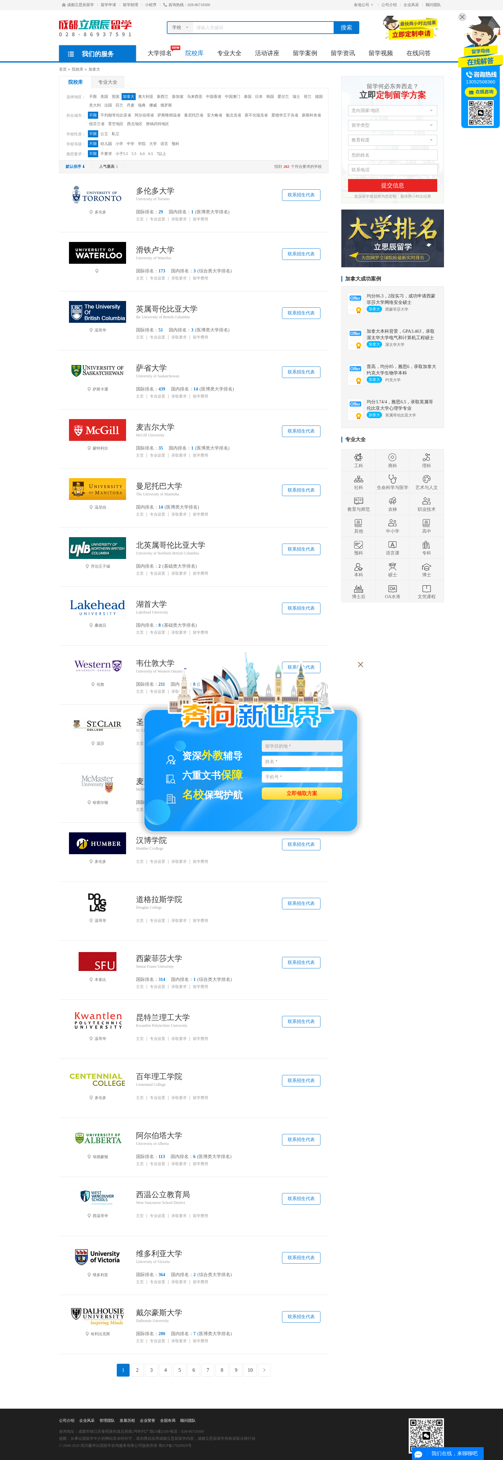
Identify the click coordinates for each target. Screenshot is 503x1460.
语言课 (392, 547)
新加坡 (177, 96)
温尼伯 (97, 494)
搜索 (346, 27)
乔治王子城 (97, 553)
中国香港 (213, 96)
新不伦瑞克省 (256, 115)
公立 (104, 134)
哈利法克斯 (97, 1320)
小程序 (151, 5)
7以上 (161, 153)
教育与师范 (358, 504)
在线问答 (418, 53)
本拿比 (97, 966)
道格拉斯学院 (159, 899)
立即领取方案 (301, 793)
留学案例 (305, 53)
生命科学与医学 (392, 482)
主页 (140, 219)
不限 (93, 96)
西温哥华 (97, 1202)
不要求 (106, 153)
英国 (115, 96)
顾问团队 (433, 5)
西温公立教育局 (163, 1194)
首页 (63, 69)
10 (250, 1370)
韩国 (270, 96)
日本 (259, 96)
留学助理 (130, 5)
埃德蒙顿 (97, 1143)
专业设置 (157, 219)
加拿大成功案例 (363, 278)
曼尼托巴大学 (159, 486)
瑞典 (142, 105)
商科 (392, 460)
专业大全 (229, 53)
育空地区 (116, 124)
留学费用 (200, 219)
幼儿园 (106, 144)
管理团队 (107, 1420)
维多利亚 (97, 1261)
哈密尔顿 (97, 789)
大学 (153, 144)
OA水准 (392, 591)
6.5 (150, 153)
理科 (426, 460)
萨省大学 (151, 368)
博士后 (358, 591)
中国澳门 (232, 96)
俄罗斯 (166, 105)
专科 (426, 547)
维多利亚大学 (159, 1254)
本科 (358, 569)
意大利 (95, 105)
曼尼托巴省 (193, 115)
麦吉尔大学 (155, 427)
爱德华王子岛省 (284, 115)
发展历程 (127, 1420)
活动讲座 (267, 53)
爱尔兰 (283, 96)
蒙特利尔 (97, 435)
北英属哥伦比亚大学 (170, 545)
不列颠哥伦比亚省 (115, 115)
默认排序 (75, 166)
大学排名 (163, 51)
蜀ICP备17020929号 (175, 1445)
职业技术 (427, 504)
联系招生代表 (301, 195)
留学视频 (381, 53)
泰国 (248, 96)
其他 (358, 526)
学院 (142, 144)
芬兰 (119, 105)
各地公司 (363, 5)
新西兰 (162, 96)
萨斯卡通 (97, 375)
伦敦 (97, 671)
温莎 (97, 730)
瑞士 (296, 96)
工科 (358, 460)
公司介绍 (389, 5)
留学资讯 (343, 53)
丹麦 (130, 105)
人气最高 (108, 166)
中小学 (392, 526)
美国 (104, 96)
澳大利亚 (145, 96)
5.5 (134, 153)
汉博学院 (151, 840)
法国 (108, 105)
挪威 (153, 105)
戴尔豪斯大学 (159, 1313)
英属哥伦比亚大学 (167, 309)
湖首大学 (151, 604)
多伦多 (97, 198)
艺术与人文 (426, 482)
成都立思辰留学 (78, 5)
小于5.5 (121, 153)
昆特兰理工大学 (163, 1017)
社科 (358, 482)
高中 (426, 526)
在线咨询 (484, 92)
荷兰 (307, 96)
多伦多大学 (155, 191)
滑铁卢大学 (155, 250)
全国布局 (167, 1420)
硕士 (392, 569)
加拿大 (94, 69)
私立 (115, 134)
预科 (175, 144)
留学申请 (108, 5)
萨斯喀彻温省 (169, 115)
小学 (119, 144)
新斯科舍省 (311, 115)
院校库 (194, 53)
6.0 (142, 153)
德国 (319, 96)
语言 (164, 144)
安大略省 (214, 115)
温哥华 (97, 316)
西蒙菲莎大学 (159, 958)
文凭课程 (427, 591)
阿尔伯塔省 (144, 115)
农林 (392, 504)
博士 (426, 569)
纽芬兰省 (97, 124)
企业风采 (411, 5)
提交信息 (392, 185)
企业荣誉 (147, 1420)
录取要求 (179, 219)
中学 (130, 144)
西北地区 (134, 124)
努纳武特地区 (157, 124)
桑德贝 (97, 612)
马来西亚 (194, 96)
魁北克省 (233, 115)
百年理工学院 (159, 1076)
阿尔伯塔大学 (159, 1135)
